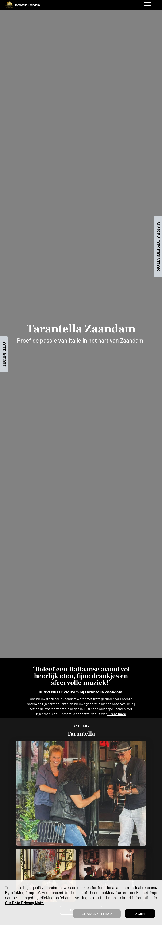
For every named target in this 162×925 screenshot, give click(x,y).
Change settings (97, 914)
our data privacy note (24, 902)
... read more (116, 714)
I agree (139, 914)
